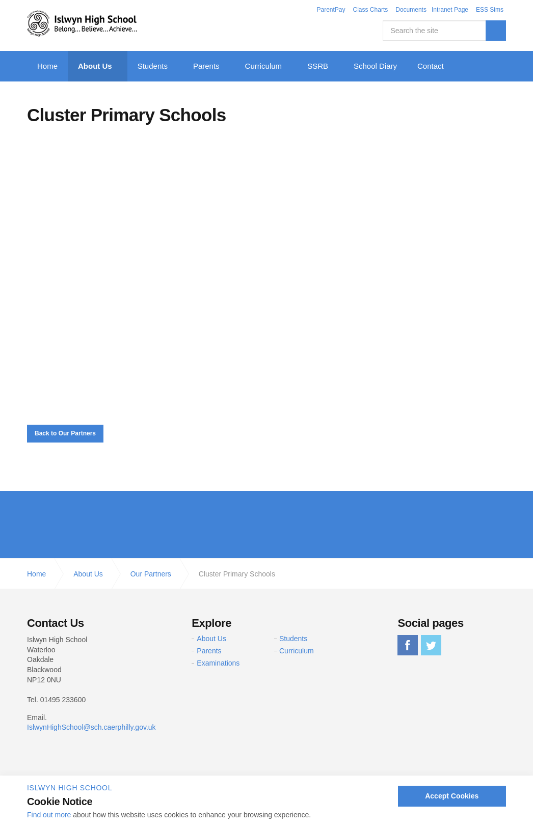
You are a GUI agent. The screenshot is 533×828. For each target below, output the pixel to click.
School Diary (375, 66)
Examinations (218, 663)
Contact (430, 66)
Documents (411, 9)
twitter (431, 645)
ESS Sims (489, 9)
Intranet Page (450, 9)
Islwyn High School (82, 23)
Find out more (49, 815)
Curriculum (263, 66)
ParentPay (330, 9)
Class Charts (370, 9)
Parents (206, 66)
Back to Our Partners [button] (65, 433)
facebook (407, 645)
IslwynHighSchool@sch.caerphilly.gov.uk (91, 727)
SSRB (317, 66)
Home (47, 66)
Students (153, 66)
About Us (95, 66)
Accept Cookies (451, 796)
